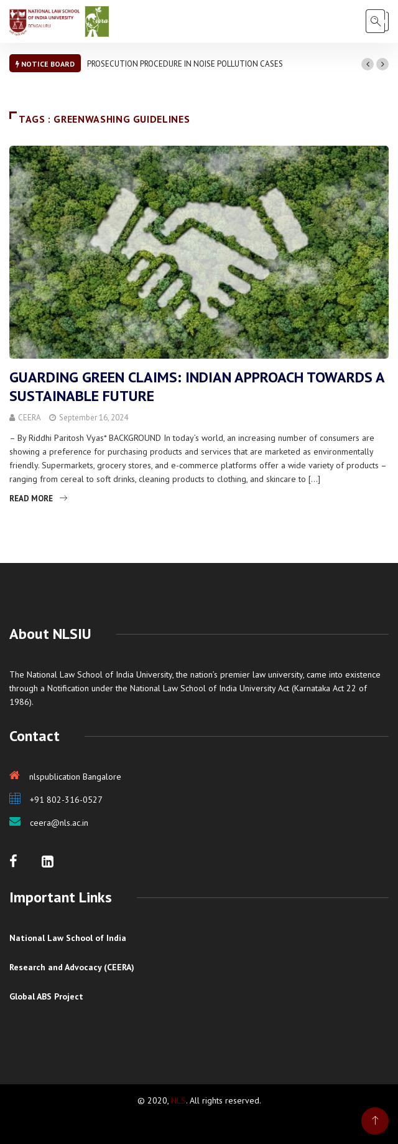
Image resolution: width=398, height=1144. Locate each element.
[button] (367, 64)
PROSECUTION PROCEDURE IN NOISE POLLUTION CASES (185, 64)
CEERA (29, 417)
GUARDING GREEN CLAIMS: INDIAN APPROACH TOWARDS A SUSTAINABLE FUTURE (196, 386)
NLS (178, 1100)
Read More (38, 498)
